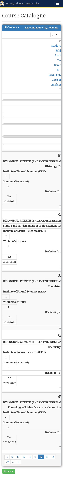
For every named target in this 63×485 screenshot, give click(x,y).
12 (12, 457)
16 (35, 457)
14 (24, 457)
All (54, 34)
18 (47, 457)
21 (13, 462)
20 (7, 462)
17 (41, 457)
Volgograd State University (19, 4)
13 (18, 457)
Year (60, 60)
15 (29, 457)
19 (53, 457)
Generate (8, 471)
